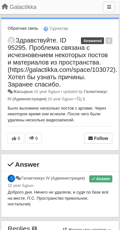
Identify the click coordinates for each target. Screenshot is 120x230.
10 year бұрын (20, 185)
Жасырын (23, 91)
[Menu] (109, 7)
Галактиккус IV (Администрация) (53, 178)
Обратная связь (23, 28)
